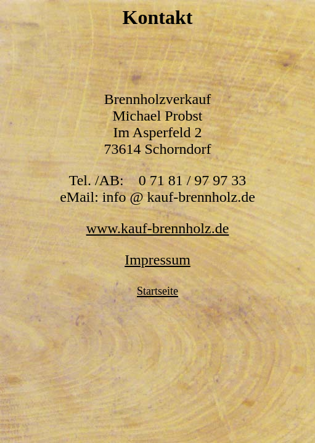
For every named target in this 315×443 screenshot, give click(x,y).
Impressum (157, 260)
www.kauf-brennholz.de (157, 228)
